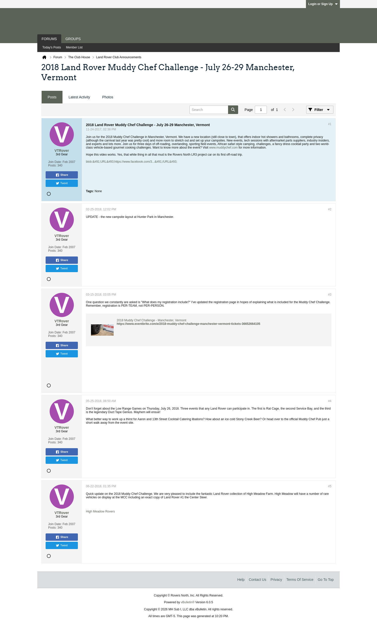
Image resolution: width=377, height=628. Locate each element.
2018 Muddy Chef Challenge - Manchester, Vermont (151, 320)
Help (240, 580)
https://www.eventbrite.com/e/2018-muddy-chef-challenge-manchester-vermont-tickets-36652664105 (188, 324)
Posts (52, 97)
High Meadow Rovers (100, 511)
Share (61, 175)
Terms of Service (299, 580)
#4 (329, 401)
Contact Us (257, 580)
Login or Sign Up (323, 4)
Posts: (52, 165)
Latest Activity (79, 97)
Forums (49, 39)
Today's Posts (51, 47)
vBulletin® (188, 602)
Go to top (326, 580)
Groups (73, 39)
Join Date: (55, 162)
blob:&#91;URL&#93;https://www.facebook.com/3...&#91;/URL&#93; (131, 161)
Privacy (276, 580)
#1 (329, 124)
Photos (107, 97)
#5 (329, 486)
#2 (329, 209)
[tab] (52, 97)
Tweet (62, 183)
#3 (329, 294)
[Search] (214, 109)
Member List (74, 47)
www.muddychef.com (223, 147)
